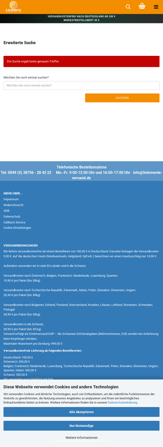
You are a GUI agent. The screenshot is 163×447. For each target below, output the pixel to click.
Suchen (122, 98)
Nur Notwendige (81, 426)
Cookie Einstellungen (17, 227)
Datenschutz (11, 216)
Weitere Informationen (82, 438)
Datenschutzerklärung (122, 402)
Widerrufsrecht (13, 205)
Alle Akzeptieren (81, 412)
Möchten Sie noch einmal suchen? (26, 77)
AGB (6, 210)
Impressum (11, 199)
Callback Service (14, 222)
